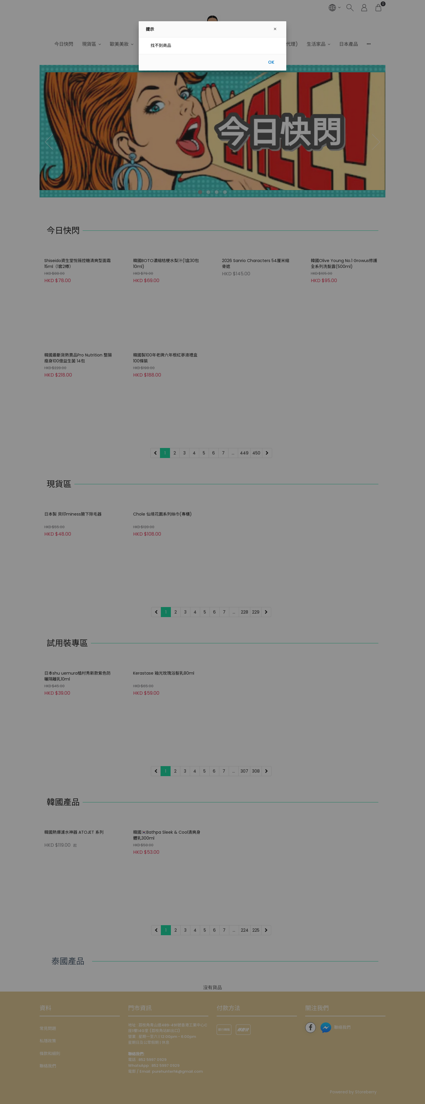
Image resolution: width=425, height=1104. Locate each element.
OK (271, 62)
